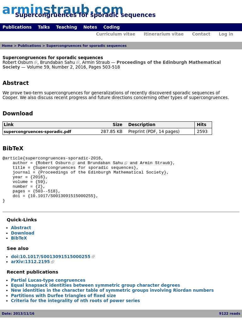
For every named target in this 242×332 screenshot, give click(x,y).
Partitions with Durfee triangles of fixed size (63, 305)
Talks (44, 27)
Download (22, 242)
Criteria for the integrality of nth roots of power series (75, 310)
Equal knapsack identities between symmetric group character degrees (95, 294)
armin (63, 9)
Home (7, 46)
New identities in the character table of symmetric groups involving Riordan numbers (112, 299)
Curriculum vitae (115, 34)
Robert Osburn (18, 62)
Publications (17, 27)
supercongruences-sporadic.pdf (37, 132)
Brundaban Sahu (57, 62)
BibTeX (19, 247)
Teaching (66, 27)
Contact (201, 34)
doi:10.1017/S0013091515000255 (50, 266)
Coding (111, 27)
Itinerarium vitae (164, 34)
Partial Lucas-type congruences (48, 289)
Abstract (21, 237)
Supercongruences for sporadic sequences (86, 46)
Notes (90, 27)
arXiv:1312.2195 (30, 271)
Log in (226, 34)
